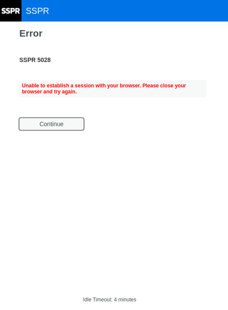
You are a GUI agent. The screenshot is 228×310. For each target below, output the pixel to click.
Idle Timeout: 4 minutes (109, 300)
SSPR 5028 (35, 59)
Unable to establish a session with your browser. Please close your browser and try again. (104, 89)
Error (31, 33)
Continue (52, 124)
